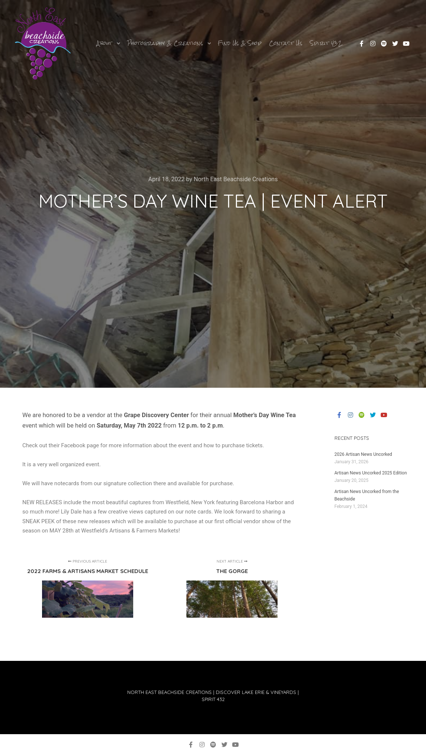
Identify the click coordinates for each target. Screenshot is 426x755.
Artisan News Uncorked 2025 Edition (370, 473)
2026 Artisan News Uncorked (363, 454)
